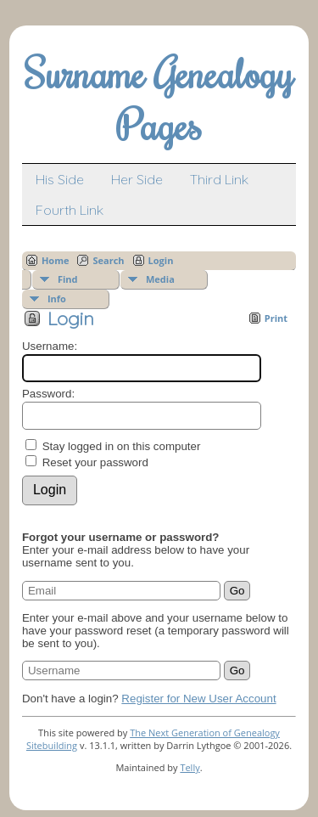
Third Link (219, 179)
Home (56, 260)
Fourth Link (69, 209)
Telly (189, 767)
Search (108, 260)
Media (160, 279)
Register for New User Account (198, 698)
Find (68, 279)
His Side (60, 179)
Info (56, 298)
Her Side (137, 179)
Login (161, 260)
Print (276, 318)
